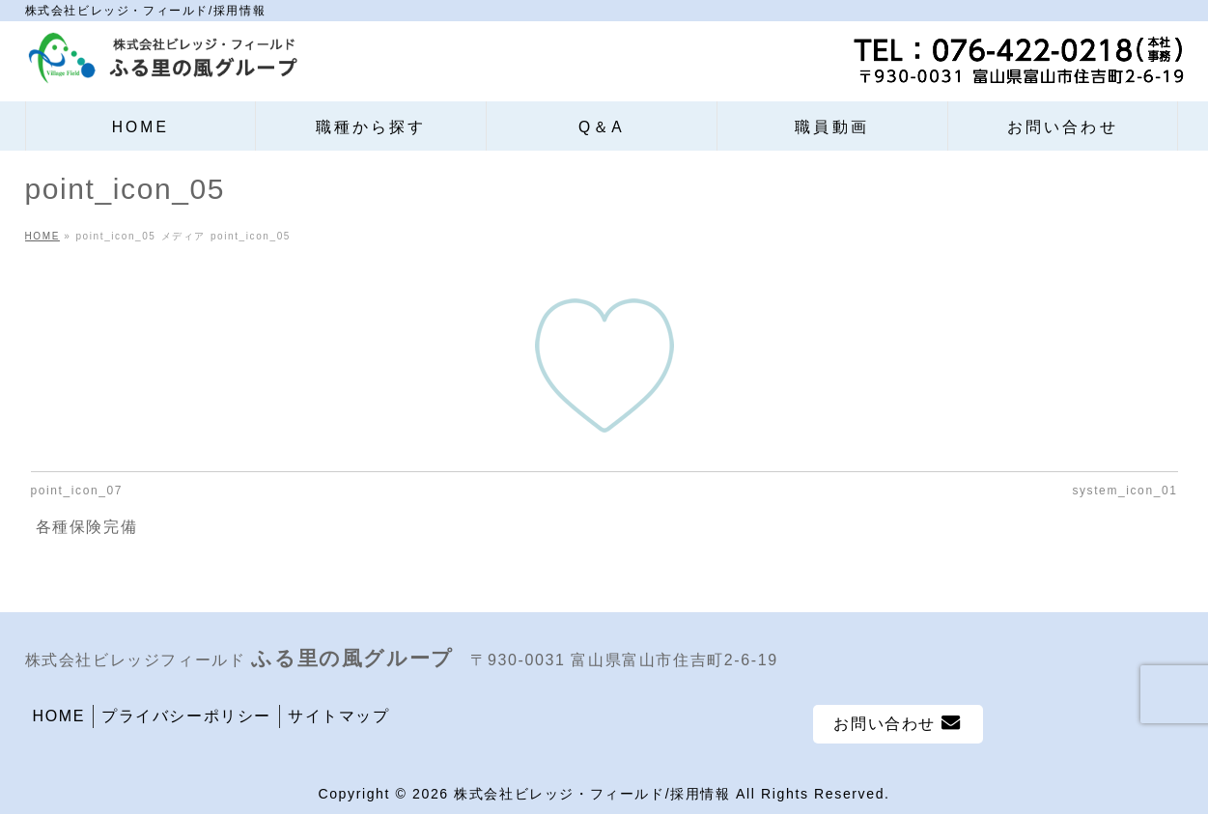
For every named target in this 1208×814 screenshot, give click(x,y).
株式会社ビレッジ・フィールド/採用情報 (592, 793)
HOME (59, 716)
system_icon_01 (1124, 490)
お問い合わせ (897, 722)
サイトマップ (339, 716)
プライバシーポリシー (186, 716)
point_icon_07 (77, 490)
